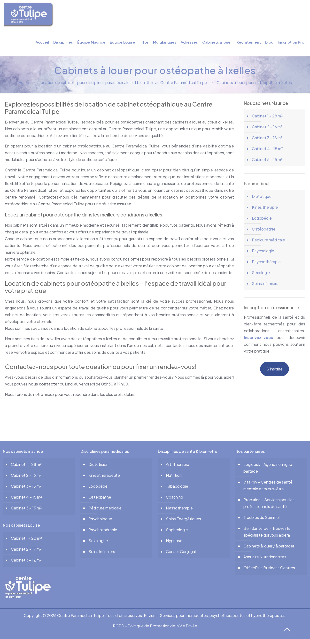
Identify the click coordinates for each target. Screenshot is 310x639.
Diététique (261, 196)
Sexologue (98, 540)
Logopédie (262, 218)
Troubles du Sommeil (261, 517)
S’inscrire (274, 368)
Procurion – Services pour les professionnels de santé (268, 503)
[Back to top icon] (286, 628)
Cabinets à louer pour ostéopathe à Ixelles (254, 82)
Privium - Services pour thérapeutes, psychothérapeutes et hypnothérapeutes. (215, 615)
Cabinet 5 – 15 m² (267, 159)
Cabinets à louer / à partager (268, 545)
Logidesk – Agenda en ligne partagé (267, 468)
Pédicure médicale (268, 239)
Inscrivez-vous (258, 337)
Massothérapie (179, 507)
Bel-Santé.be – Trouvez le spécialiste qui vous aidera (266, 532)
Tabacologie (177, 486)
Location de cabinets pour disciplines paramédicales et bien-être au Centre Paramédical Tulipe (123, 82)
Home (23, 82)
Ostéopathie (263, 228)
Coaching (174, 497)
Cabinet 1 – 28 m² (267, 115)
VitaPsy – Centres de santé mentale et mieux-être (267, 485)
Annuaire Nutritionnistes (264, 556)
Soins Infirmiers (101, 551)
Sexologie (261, 272)
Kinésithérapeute (104, 475)
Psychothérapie (266, 261)
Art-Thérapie (177, 464)
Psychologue (100, 518)
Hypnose (174, 540)
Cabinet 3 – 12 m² (26, 559)
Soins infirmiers (265, 283)
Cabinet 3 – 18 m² (267, 137)
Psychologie (263, 250)
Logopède (98, 486)
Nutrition (174, 475)
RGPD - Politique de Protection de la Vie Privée (155, 625)
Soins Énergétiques (183, 518)
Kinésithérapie (265, 207)
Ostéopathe (99, 497)
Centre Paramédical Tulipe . (81, 615)
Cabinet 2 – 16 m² (267, 126)
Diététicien (98, 464)
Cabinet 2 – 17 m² (26, 549)
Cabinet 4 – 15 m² (267, 148)
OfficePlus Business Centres (269, 567)
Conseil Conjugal (181, 551)
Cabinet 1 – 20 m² (26, 538)
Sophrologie (177, 529)
